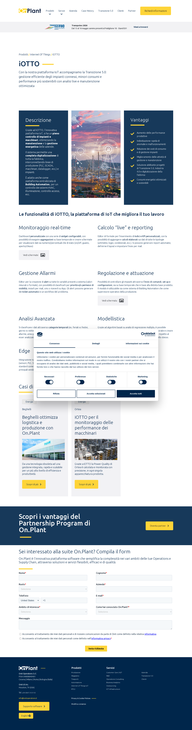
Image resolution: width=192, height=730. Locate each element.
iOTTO (56, 54)
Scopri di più (33, 484)
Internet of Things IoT (79, 686)
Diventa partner (159, 526)
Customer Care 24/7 (114, 672)
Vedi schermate (34, 255)
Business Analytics (113, 682)
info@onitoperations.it (28, 698)
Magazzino (75, 676)
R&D (108, 676)
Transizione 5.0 (105, 11)
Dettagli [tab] (96, 343)
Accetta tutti (136, 393)
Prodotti (50, 11)
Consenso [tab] (54, 343)
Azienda (73, 11)
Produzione (75, 672)
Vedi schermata (113, 300)
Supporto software (34, 706)
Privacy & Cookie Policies (80, 698)
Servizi (61, 11)
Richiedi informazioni (156, 10)
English (26, 715)
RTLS (73, 689)
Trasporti (74, 679)
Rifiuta (56, 393)
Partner (132, 11)
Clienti (121, 11)
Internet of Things (40, 54)
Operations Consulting (115, 679)
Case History (87, 11)
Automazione (76, 682)
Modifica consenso (78, 704)
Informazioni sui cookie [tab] (137, 343)
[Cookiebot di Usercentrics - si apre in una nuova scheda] (143, 334)
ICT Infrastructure (113, 689)
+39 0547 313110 (28, 693)
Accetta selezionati (96, 393)
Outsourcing (111, 686)
